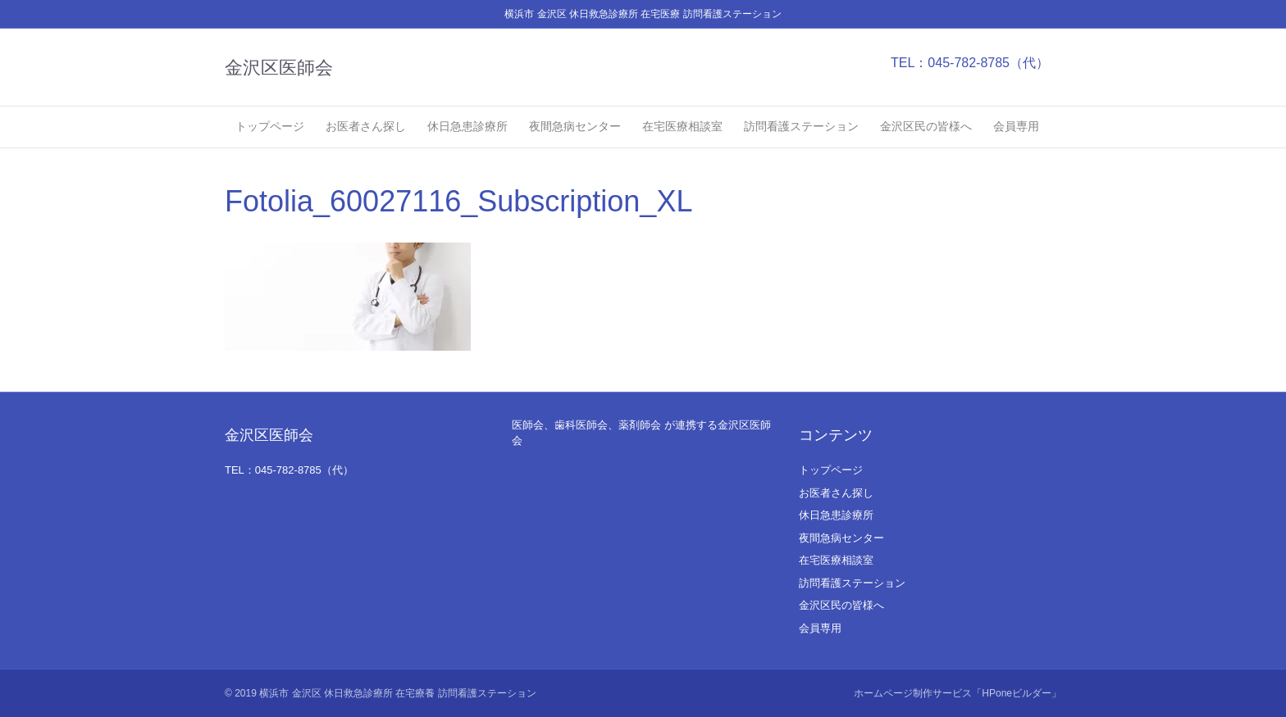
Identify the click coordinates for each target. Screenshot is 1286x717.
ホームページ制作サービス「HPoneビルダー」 (957, 693)
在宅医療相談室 (682, 126)
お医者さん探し (366, 126)
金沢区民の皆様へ (926, 126)
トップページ (269, 126)
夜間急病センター (575, 126)
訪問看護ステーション (801, 126)
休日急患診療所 (467, 126)
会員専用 (1016, 126)
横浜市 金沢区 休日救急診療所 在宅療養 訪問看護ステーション (397, 693)
